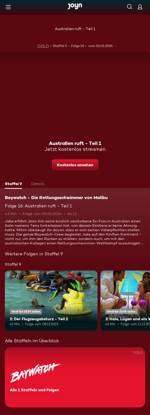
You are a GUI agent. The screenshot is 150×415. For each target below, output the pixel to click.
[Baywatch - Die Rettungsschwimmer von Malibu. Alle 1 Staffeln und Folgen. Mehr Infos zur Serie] (75, 377)
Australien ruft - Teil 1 (75, 28)
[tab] (13, 184)
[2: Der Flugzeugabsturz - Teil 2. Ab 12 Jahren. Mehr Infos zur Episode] (51, 301)
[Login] (140, 6)
